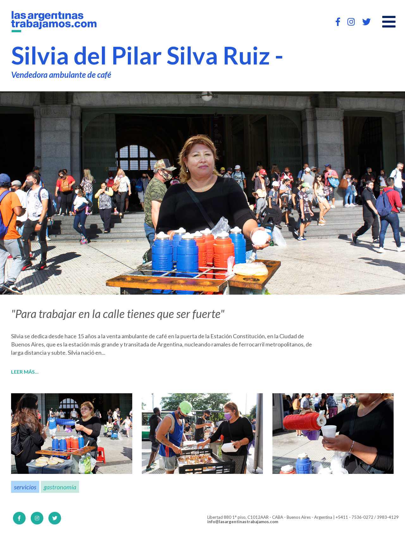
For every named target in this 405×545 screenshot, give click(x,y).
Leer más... (25, 371)
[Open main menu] (389, 21)
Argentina (169, 344)
